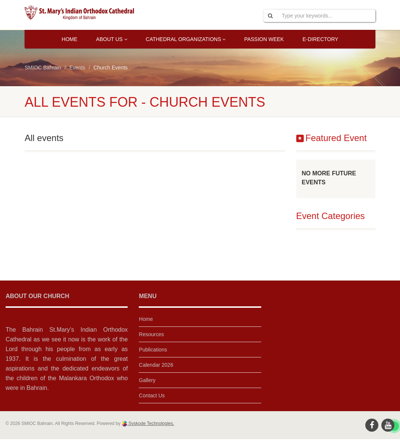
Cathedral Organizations (186, 39)
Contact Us (152, 395)
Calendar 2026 (156, 365)
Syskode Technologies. (150, 423)
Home (69, 39)
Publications (153, 350)
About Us (111, 39)
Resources (151, 334)
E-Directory (320, 39)
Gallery (147, 380)
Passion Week (264, 39)
